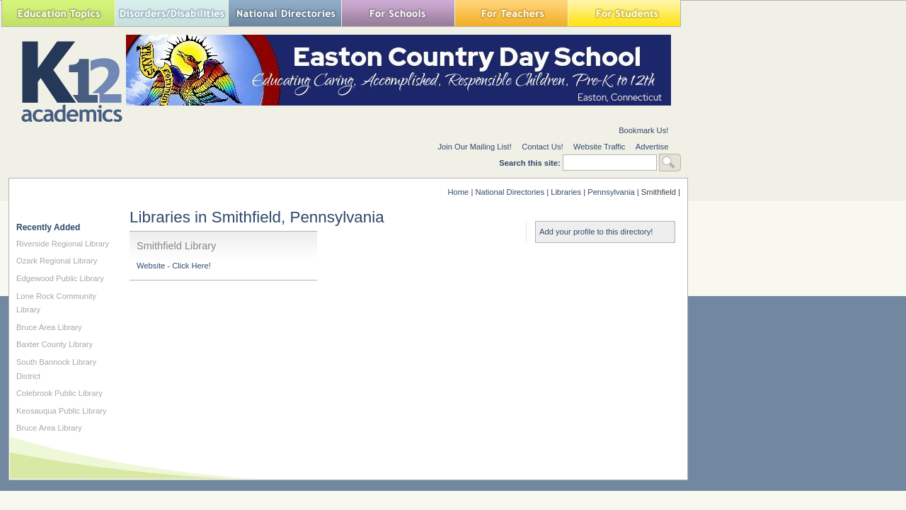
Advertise (652, 146)
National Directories (284, 13)
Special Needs (171, 13)
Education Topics (58, 13)
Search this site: (531, 163)
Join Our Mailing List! (474, 146)
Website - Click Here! (174, 265)
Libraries (566, 192)
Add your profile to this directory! (596, 231)
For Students (624, 13)
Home (458, 192)
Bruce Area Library (49, 327)
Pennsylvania (611, 192)
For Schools (397, 13)
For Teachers (511, 13)
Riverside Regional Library (62, 243)
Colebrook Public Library (59, 393)
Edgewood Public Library (60, 278)
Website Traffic (599, 146)
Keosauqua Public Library (61, 411)
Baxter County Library (54, 344)
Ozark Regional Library (56, 260)
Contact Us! (542, 146)
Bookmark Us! (643, 130)
